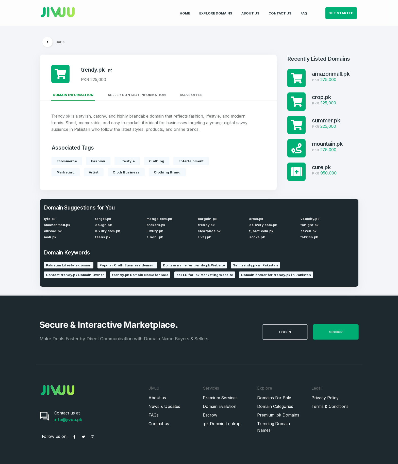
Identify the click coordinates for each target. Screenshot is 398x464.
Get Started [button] (341, 9)
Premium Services (220, 397)
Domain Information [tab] (73, 95)
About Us (250, 9)
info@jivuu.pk (68, 419)
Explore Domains (215, 9)
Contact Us (280, 9)
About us (157, 397)
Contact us (158, 423)
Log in (296, 332)
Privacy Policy (325, 397)
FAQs (153, 415)
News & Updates (164, 406)
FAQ (304, 9)
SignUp (347, 332)
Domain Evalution (219, 406)
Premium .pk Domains (278, 415)
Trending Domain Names (273, 427)
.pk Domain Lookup (221, 423)
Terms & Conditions (330, 406)
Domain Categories (275, 406)
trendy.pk (96, 69)
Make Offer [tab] (191, 95)
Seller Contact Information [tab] (137, 95)
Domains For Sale (274, 397)
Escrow (210, 415)
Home (185, 9)
